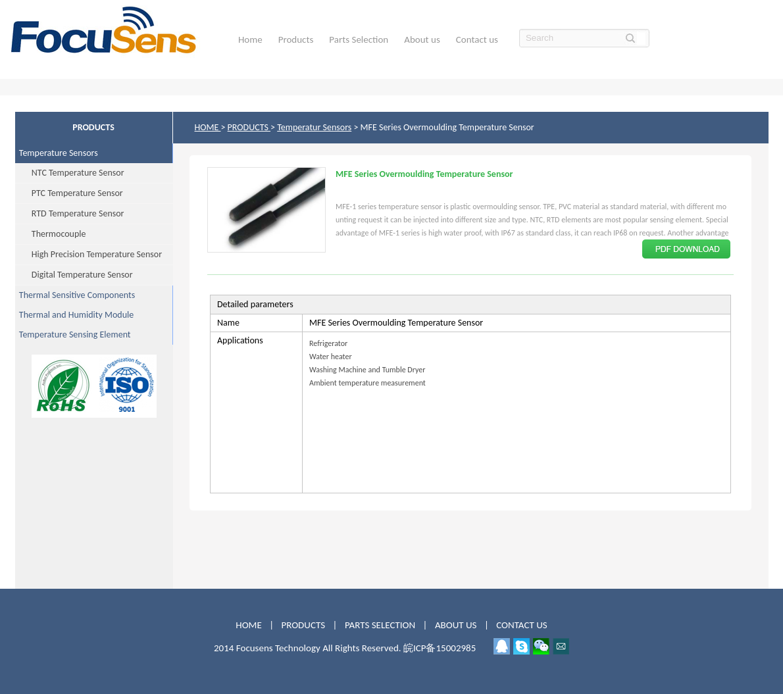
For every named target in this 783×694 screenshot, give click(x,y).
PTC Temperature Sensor (69, 193)
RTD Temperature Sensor (69, 213)
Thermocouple (50, 233)
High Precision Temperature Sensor (89, 254)
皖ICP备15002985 (439, 648)
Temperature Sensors (56, 153)
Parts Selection (358, 39)
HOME (208, 127)
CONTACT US (521, 625)
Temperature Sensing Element (73, 334)
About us (422, 39)
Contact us (477, 39)
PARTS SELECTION (380, 625)
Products (296, 39)
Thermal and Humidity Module (74, 314)
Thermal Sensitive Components (75, 295)
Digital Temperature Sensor (74, 274)
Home (250, 39)
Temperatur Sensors (314, 127)
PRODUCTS (249, 127)
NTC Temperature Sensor (69, 172)
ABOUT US (457, 625)
